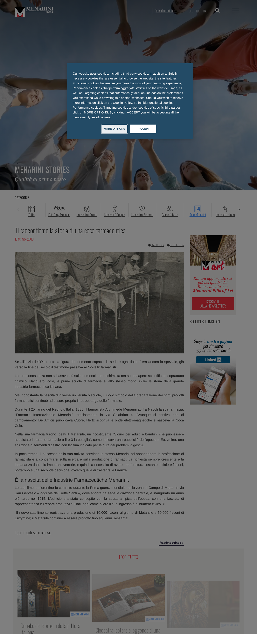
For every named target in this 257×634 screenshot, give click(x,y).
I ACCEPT (143, 129)
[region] (130, 101)
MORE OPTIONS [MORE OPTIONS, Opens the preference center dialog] (114, 129)
